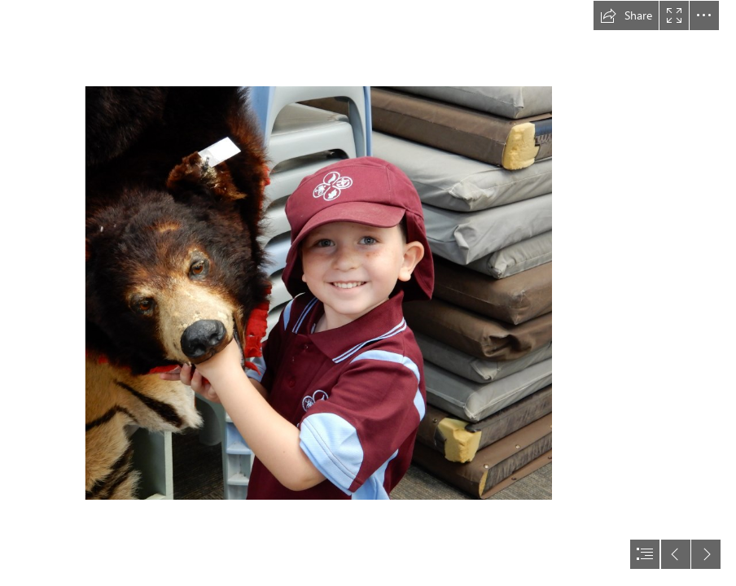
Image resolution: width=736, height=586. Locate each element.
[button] (626, 15)
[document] (368, 293)
